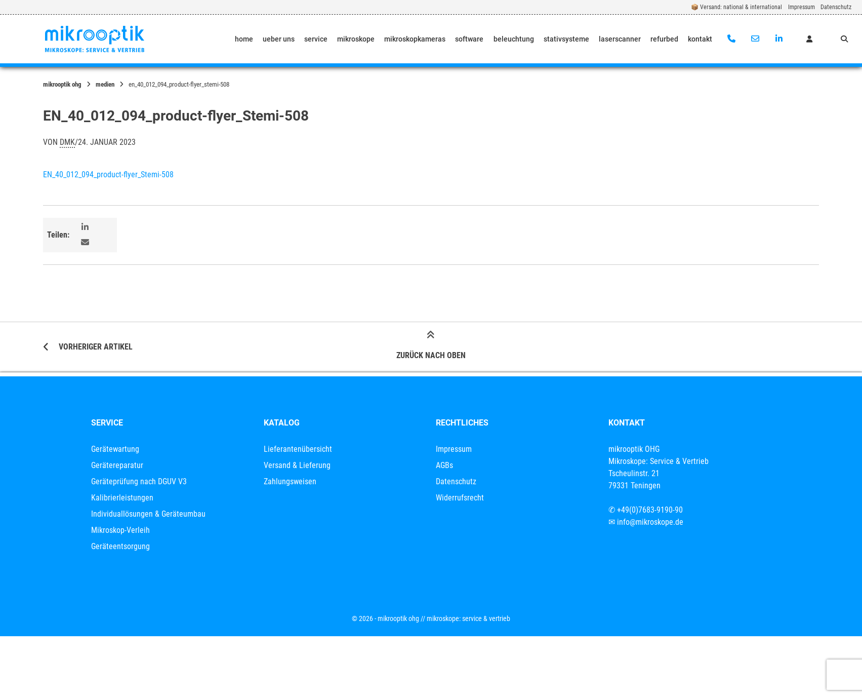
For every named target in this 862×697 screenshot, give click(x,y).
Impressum (801, 7)
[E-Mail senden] (755, 39)
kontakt (700, 39)
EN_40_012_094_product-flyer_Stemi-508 (108, 174)
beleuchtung (514, 39)
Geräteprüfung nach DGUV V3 (139, 481)
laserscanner (620, 39)
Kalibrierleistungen (122, 497)
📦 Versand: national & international (736, 7)
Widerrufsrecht (460, 497)
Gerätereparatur (117, 465)
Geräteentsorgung (120, 546)
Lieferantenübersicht (298, 449)
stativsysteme (566, 39)
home (244, 39)
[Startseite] (94, 39)
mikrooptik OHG (62, 84)
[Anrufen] (731, 39)
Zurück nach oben (431, 346)
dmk (67, 142)
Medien (105, 84)
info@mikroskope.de (650, 522)
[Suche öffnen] (844, 39)
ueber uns (279, 39)
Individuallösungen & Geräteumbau (148, 514)
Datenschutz (835, 7)
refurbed (664, 39)
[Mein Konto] (809, 39)
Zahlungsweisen (290, 481)
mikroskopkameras (414, 39)
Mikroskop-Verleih (120, 530)
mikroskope (356, 39)
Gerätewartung (115, 449)
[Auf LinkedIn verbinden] (778, 39)
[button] (86, 227)
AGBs (444, 465)
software (469, 39)
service (315, 39)
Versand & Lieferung (297, 465)
